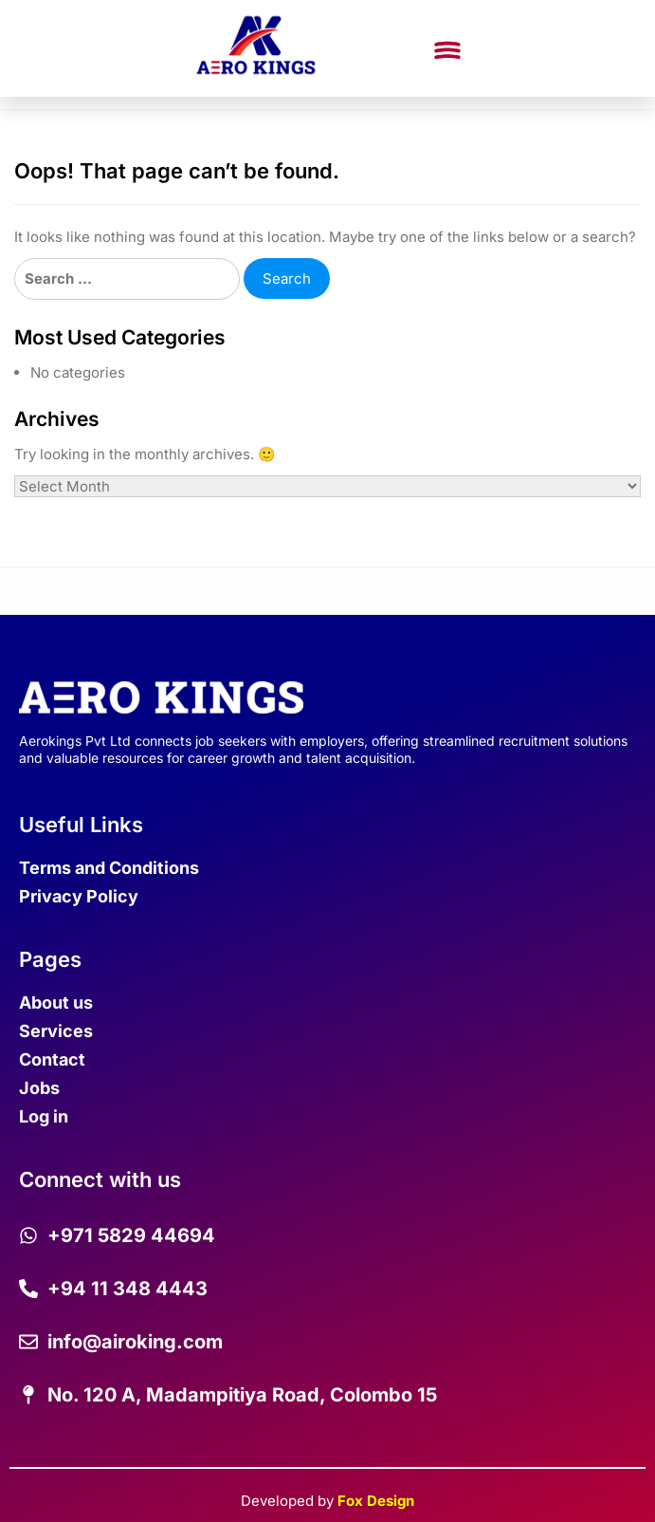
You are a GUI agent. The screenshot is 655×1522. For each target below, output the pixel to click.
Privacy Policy (78, 896)
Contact (52, 1059)
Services (56, 1031)
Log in (43, 1116)
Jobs (39, 1088)
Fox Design (375, 1501)
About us (56, 1002)
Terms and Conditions (109, 868)
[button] (447, 52)
